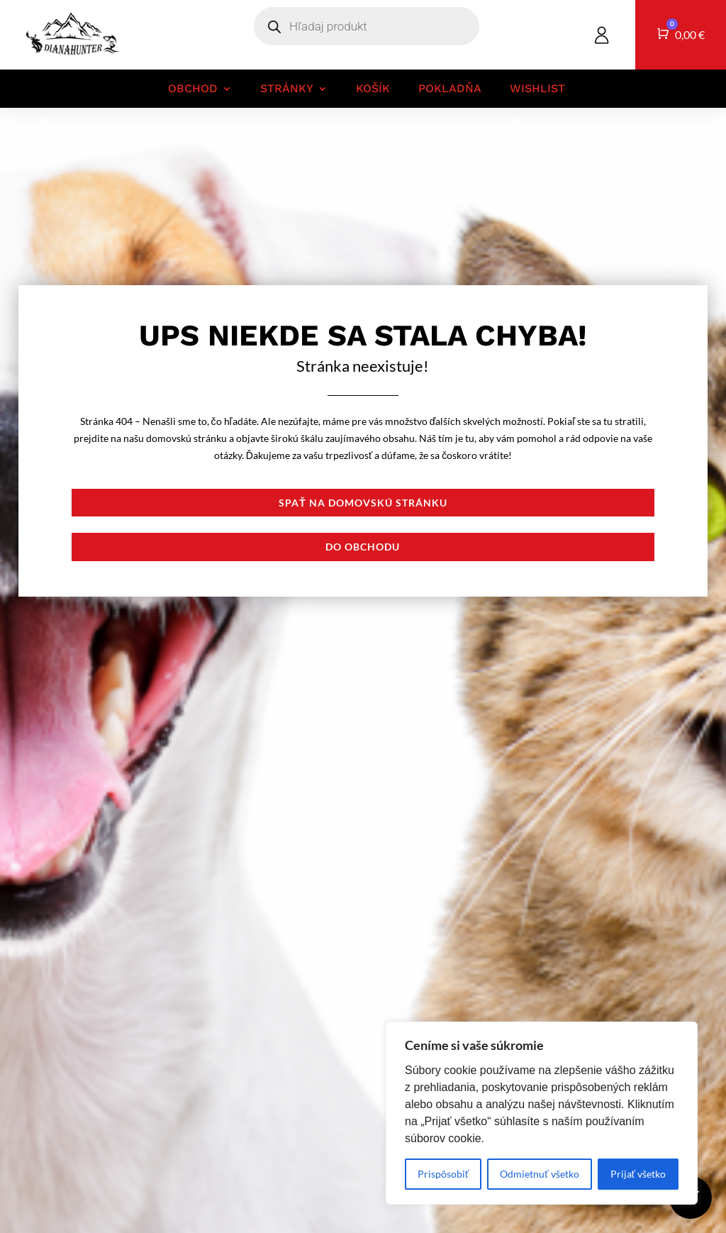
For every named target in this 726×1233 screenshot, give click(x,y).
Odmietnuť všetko (539, 1174)
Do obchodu (362, 547)
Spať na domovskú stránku (363, 503)
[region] (542, 1113)
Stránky (286, 89)
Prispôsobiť (443, 1174)
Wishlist (537, 89)
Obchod (193, 89)
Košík (373, 89)
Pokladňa (449, 89)
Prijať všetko (638, 1174)
